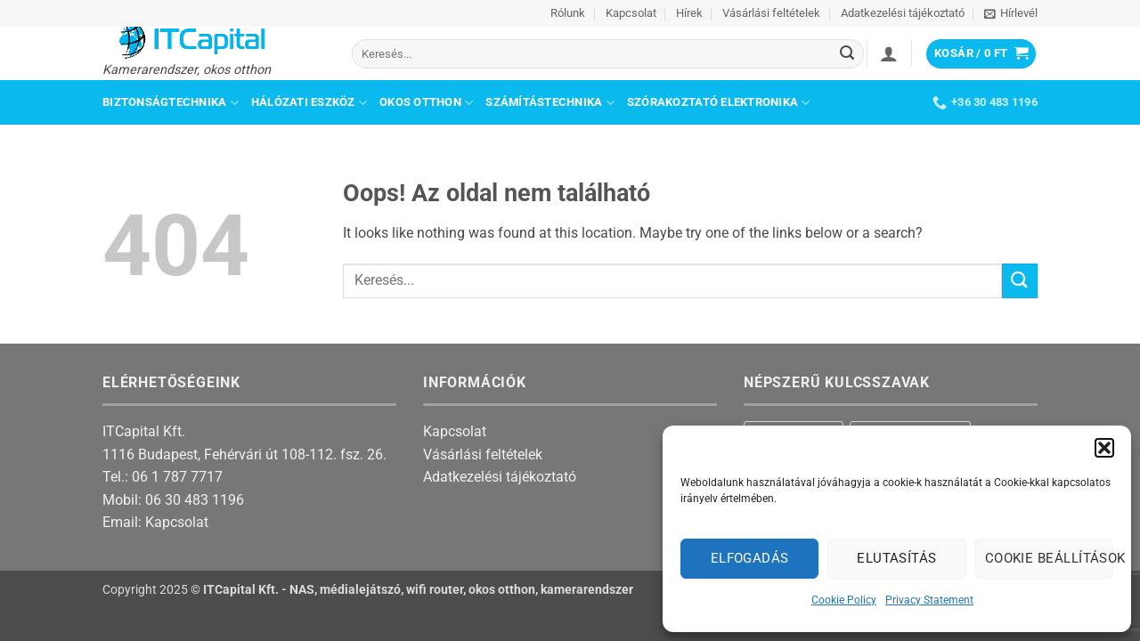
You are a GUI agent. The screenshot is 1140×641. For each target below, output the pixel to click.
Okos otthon (426, 102)
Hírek (689, 13)
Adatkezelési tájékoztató (903, 13)
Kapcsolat (631, 13)
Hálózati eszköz (309, 102)
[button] (1104, 448)
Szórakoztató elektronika (718, 102)
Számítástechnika (550, 102)
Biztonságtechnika (170, 102)
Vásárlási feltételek (771, 13)
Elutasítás (897, 558)
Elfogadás (750, 558)
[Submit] (848, 54)
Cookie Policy (843, 600)
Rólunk (567, 13)
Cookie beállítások (1049, 558)
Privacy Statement (929, 600)
